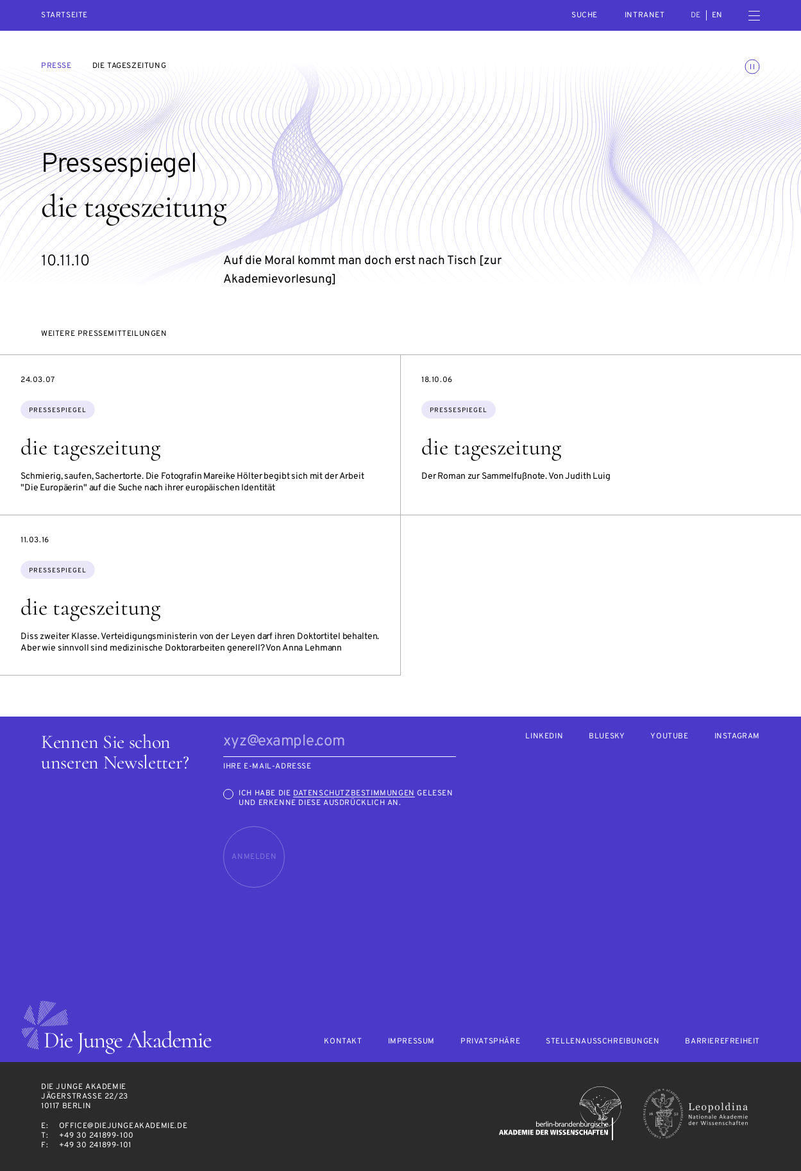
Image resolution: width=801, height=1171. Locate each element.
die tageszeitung (90, 447)
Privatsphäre (490, 1042)
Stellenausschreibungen (602, 1042)
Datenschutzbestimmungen (354, 793)
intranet (645, 15)
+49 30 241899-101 (95, 1145)
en (717, 15)
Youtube (669, 737)
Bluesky (607, 737)
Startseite (64, 16)
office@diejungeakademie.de (123, 1126)
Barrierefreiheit (722, 1042)
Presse (56, 66)
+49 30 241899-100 (96, 1136)
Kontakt (343, 1042)
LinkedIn (544, 737)
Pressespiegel (58, 410)
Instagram (737, 737)
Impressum (411, 1042)
